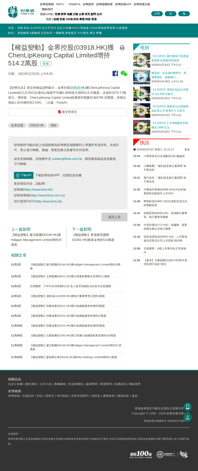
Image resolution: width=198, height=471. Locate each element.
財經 (56, 19)
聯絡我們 (47, 9)
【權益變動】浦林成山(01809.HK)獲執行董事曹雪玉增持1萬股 (67, 296)
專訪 (92, 32)
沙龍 (75, 14)
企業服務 (122, 27)
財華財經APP (123, 4)
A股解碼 (35, 32)
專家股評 (71, 32)
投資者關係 (76, 384)
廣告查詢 (31, 384)
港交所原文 (67, 111)
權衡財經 (109, 395)
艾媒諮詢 (28, 395)
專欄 (99, 32)
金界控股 (17, 125)
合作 (99, 14)
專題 (82, 19)
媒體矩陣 (104, 4)
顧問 (93, 14)
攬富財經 (123, 395)
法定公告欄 (64, 27)
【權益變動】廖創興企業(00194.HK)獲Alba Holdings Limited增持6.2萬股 (73, 357)
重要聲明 (106, 384)
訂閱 (157, 13)
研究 (87, 14)
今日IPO (35, 27)
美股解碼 (46, 32)
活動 (20, 27)
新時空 (49, 395)
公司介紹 (45, 384)
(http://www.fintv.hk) (48, 201)
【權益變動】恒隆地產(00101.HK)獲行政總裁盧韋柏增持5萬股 (67, 305)
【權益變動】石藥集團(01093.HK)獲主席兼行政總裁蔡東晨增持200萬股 (73, 335)
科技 (76, 19)
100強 (69, 19)
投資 (62, 19)
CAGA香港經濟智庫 (102, 27)
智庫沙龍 (142, 4)
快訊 (27, 27)
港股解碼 (23, 32)
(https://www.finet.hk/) (38, 189)
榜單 (63, 14)
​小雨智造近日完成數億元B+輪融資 (164, 156)
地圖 (69, 14)
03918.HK (78, 87)
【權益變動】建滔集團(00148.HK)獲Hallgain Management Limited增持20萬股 (36, 239)
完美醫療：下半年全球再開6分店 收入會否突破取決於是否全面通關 (70, 286)
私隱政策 (120, 384)
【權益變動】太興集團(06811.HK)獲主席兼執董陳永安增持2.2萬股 (70, 276)
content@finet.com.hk (67, 158)
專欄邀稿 (60, 384)
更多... (136, 395)
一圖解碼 (59, 32)
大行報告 (83, 32)
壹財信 (96, 395)
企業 (81, 14)
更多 (187, 149)
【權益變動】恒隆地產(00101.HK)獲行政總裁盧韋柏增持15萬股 (68, 315)
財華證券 (88, 4)
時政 (88, 19)
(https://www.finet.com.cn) (47, 195)
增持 (53, 125)
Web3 (76, 27)
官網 (57, 14)
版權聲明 (91, 384)
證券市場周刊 (80, 395)
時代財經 (63, 395)
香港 (94, 19)
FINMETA (74, 4)
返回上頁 (114, 217)
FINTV (60, 4)
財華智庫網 (47, 4)
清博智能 (14, 395)
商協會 (84, 27)
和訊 (40, 395)
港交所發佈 (49, 27)
